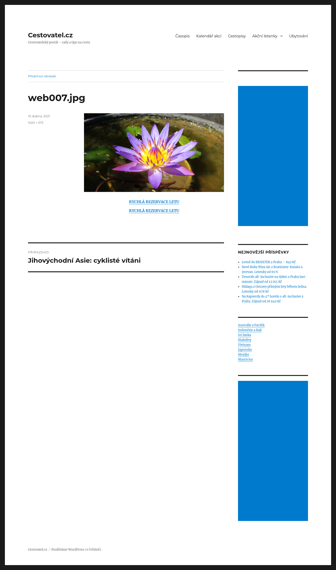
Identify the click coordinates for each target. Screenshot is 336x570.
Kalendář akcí (208, 36)
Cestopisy (237, 36)
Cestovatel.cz (50, 35)
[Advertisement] (274, 156)
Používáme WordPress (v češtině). (76, 550)
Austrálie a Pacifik (251, 325)
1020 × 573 (35, 122)
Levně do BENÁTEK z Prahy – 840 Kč (269, 262)
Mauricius (245, 359)
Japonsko (245, 350)
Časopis (182, 36)
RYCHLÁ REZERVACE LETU (154, 201)
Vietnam (244, 345)
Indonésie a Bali (250, 330)
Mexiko (243, 355)
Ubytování (298, 36)
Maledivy (244, 340)
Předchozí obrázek (42, 76)
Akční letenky (265, 36)
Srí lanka (244, 335)
